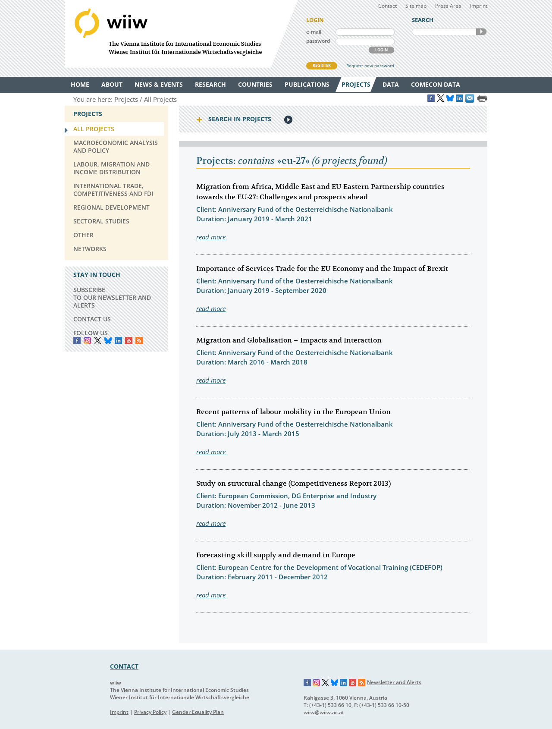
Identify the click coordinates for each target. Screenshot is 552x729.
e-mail (313, 31)
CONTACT (124, 666)
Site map (416, 5)
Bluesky (108, 340)
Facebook (77, 340)
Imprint (478, 5)
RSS (139, 340)
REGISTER (322, 65)
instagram (87, 340)
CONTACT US (92, 319)
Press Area (448, 5)
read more (211, 237)
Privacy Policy (150, 712)
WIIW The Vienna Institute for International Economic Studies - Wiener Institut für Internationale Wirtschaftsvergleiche (181, 34)
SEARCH (481, 31)
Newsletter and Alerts (394, 682)
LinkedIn (118, 340)
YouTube (128, 340)
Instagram (316, 683)
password (318, 40)
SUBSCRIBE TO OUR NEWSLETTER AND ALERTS (112, 297)
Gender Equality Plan (198, 712)
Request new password (370, 66)
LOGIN (381, 50)
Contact (387, 5)
